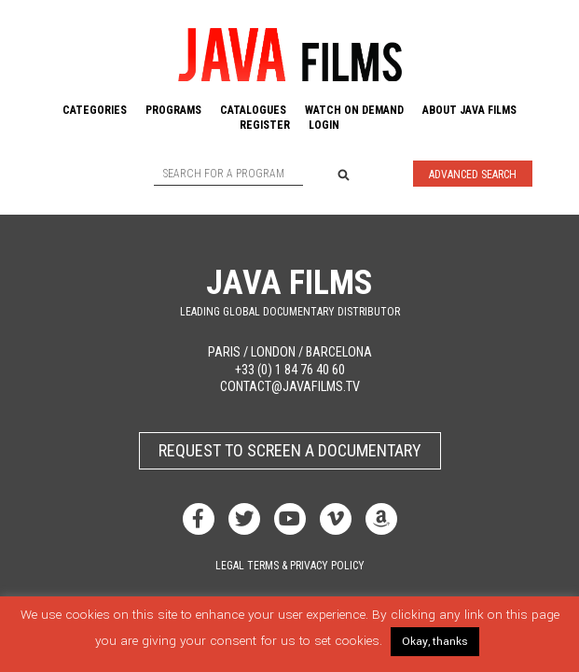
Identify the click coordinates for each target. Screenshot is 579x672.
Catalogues (253, 110)
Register (265, 125)
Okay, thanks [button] (435, 642)
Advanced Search (473, 174)
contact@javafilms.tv (290, 387)
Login (324, 125)
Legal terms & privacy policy (290, 565)
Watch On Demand (354, 110)
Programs (173, 110)
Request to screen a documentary (290, 450)
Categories (94, 110)
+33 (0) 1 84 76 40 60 (290, 370)
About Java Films (469, 110)
